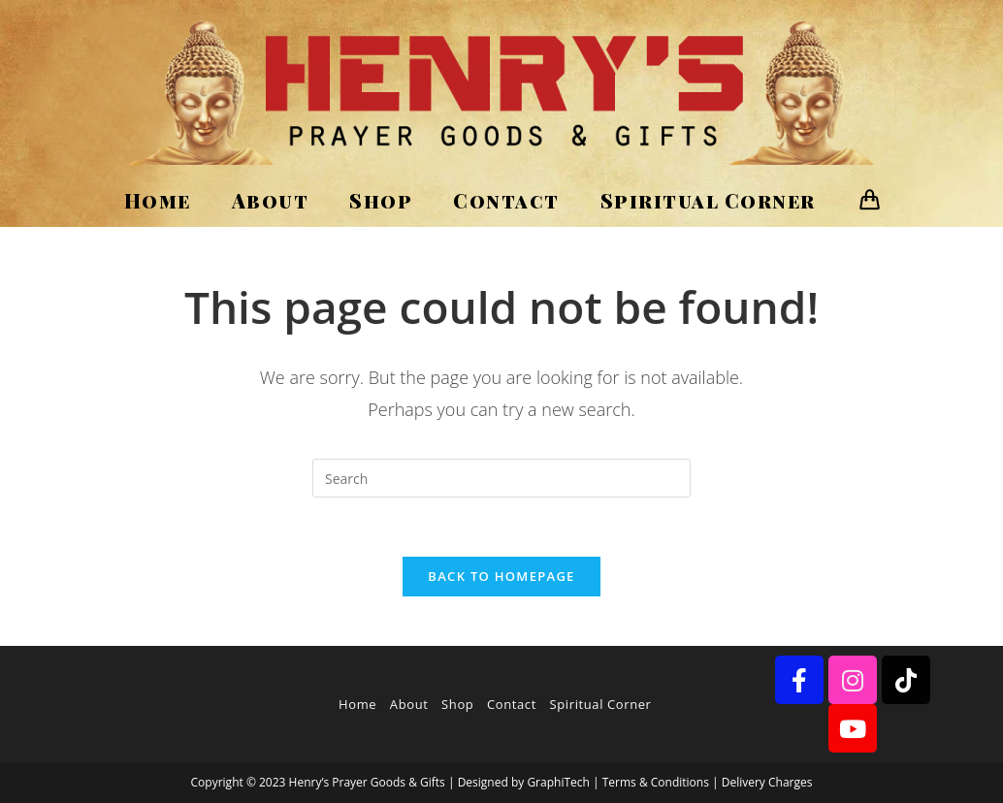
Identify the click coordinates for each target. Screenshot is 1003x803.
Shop (457, 704)
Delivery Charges (767, 782)
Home (357, 704)
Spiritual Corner (601, 704)
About (409, 704)
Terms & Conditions (655, 782)
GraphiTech (558, 782)
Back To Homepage (501, 576)
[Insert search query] (501, 478)
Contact (511, 704)
